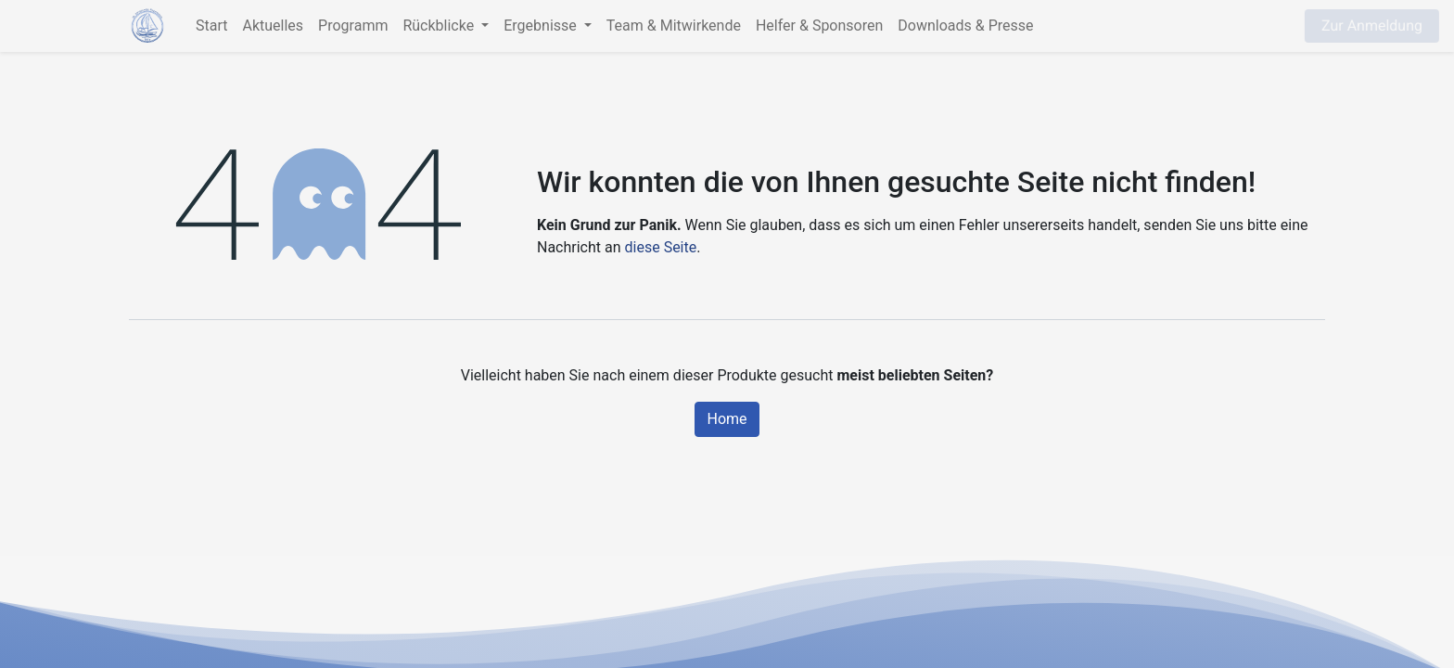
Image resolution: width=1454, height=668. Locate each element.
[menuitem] (211, 26)
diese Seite (661, 247)
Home (726, 419)
